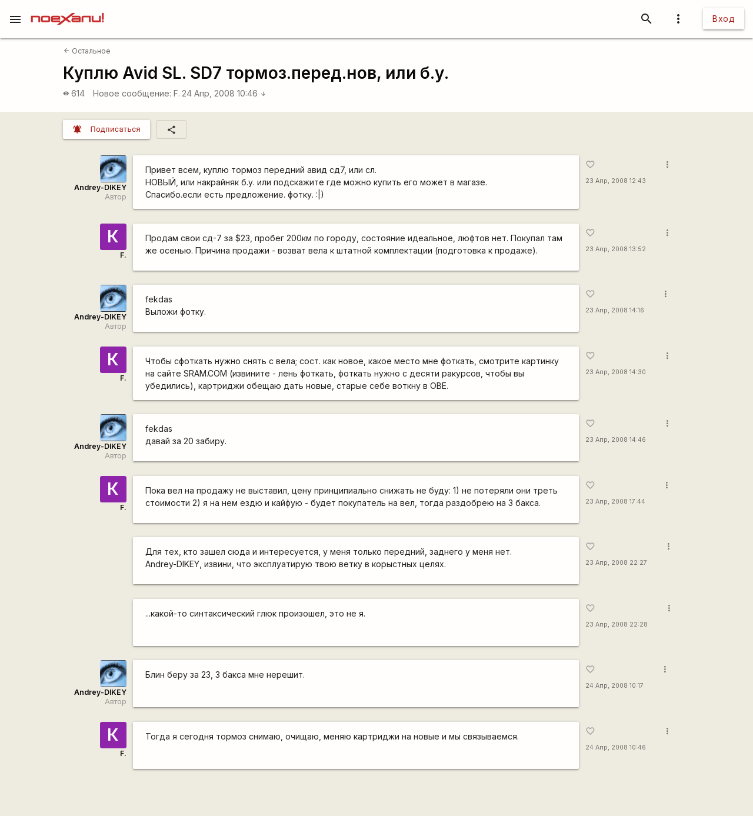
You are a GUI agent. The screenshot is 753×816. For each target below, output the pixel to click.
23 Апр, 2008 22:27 (616, 563)
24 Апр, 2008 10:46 (224, 93)
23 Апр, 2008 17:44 (615, 501)
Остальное (87, 50)
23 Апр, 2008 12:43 (615, 181)
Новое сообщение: (132, 93)
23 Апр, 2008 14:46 (615, 440)
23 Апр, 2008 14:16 (614, 310)
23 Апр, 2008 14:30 (615, 372)
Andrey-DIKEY (100, 187)
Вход (723, 19)
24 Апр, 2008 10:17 (614, 686)
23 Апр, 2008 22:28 (616, 624)
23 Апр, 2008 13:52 (615, 249)
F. (177, 93)
